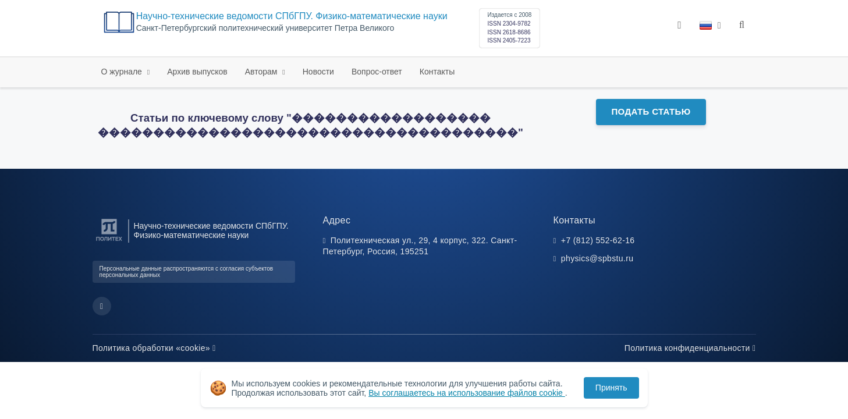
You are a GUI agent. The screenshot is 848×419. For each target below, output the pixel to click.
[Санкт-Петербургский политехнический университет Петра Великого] (109, 241)
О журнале (122, 71)
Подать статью (650, 111)
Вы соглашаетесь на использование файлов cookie (466, 392)
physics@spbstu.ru (597, 258)
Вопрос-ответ (377, 71)
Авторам (262, 71)
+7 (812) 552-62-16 (598, 240)
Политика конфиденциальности (690, 348)
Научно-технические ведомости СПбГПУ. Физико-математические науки (292, 16)
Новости (318, 71)
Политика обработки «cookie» (154, 348)
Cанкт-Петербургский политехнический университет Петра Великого (265, 28)
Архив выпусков (197, 71)
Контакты (437, 71)
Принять (611, 387)
